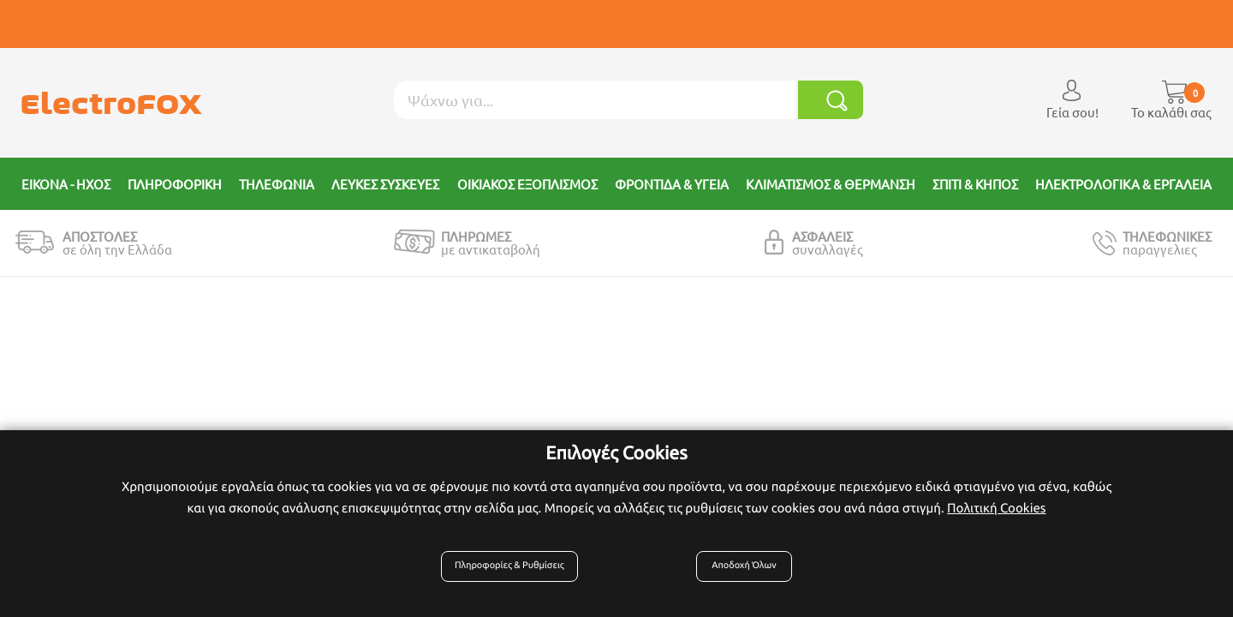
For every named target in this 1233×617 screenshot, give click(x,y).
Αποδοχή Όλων (740, 576)
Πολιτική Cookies (996, 517)
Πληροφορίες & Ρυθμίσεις (518, 576)
